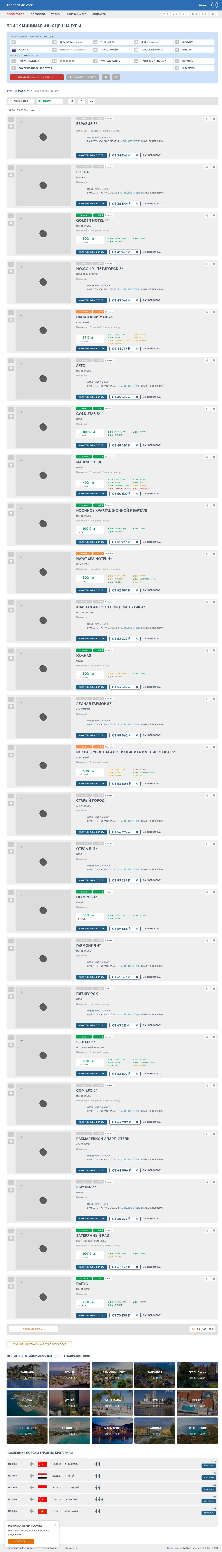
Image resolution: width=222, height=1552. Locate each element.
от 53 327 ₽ (121, 687)
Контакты (71, 1548)
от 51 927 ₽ (121, 542)
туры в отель (91, 155)
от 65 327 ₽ (121, 1218)
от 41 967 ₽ (121, 252)
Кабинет (203, 5)
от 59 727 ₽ (121, 880)
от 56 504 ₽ (121, 783)
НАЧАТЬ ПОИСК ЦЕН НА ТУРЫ (37, 77)
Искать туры (209, 1466)
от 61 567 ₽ (121, 977)
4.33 (100, 891)
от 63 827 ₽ (121, 1073)
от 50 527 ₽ (121, 493)
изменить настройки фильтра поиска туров (39, 1344)
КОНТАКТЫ (99, 14)
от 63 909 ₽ (121, 1122)
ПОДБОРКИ (38, 14)
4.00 (100, 1230)
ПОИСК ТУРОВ (15, 14)
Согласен (21, 1541)
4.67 (100, 408)
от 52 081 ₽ (121, 590)
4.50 (100, 215)
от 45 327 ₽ (121, 397)
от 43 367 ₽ (121, 300)
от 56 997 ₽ (121, 832)
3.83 (100, 311)
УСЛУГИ (55, 14)
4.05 (100, 650)
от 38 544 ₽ (121, 203)
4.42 (100, 1036)
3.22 (100, 553)
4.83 (100, 505)
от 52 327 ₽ (121, 638)
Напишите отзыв (129, 141)
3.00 (100, 746)
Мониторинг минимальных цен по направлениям (48, 1356)
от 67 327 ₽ (121, 1267)
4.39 (100, 456)
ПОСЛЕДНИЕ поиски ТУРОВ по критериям (40, 1452)
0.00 (100, 118)
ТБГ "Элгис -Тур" (20, 5)
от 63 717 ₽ (120, 1025)
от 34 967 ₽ (121, 155)
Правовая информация (20, 1548)
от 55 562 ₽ (121, 735)
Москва (12, 1463)
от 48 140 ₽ (121, 445)
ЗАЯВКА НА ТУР (76, 14)
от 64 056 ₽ (121, 1170)
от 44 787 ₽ (121, 348)
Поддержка (50, 1548)
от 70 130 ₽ (121, 1315)
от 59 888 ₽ (121, 928)
